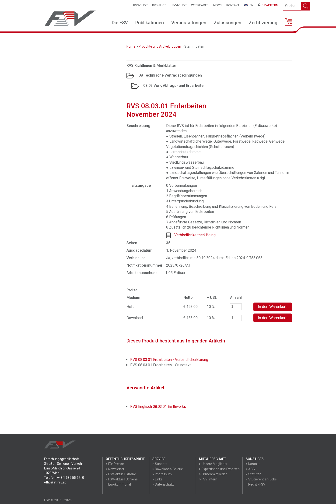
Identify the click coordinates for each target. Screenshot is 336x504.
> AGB (250, 469)
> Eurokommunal (118, 484)
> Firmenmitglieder (213, 474)
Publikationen (149, 22)
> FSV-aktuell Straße (121, 474)
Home (130, 46)
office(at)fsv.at (55, 482)
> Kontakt (253, 464)
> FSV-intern (208, 479)
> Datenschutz (163, 484)
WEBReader (200, 5)
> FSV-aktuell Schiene (122, 479)
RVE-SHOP (159, 5)
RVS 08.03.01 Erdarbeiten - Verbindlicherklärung (169, 359)
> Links (157, 479)
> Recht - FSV (255, 484)
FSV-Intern (268, 5)
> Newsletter (115, 469)
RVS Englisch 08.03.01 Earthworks (158, 406)
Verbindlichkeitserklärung (195, 235)
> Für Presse (115, 464)
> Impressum (162, 474)
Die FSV (120, 22)
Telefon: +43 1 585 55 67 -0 (64, 477)
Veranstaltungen (188, 22)
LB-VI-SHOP (178, 5)
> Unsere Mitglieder (213, 464)
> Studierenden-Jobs (261, 479)
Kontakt (232, 5)
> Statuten (253, 474)
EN (248, 5)
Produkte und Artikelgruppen (160, 46)
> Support (159, 464)
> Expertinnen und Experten (219, 469)
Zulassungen (227, 22)
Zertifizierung (263, 22)
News (217, 5)
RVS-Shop (140, 5)
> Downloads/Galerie (167, 469)
